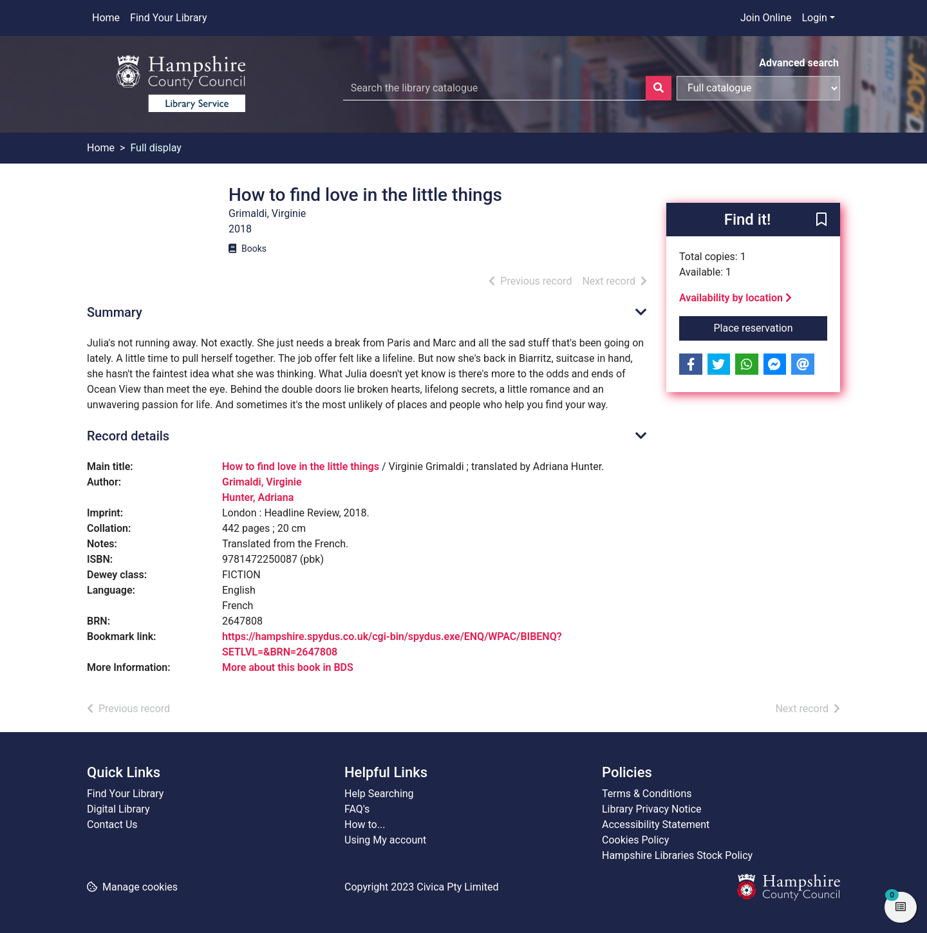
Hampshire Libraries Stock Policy (677, 855)
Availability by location (735, 298)
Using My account (385, 840)
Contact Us (112, 824)
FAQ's (357, 809)
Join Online (766, 18)
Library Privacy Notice (652, 809)
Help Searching (379, 793)
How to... (364, 824)
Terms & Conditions (647, 793)
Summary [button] (114, 312)
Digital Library (118, 809)
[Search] (658, 88)
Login (814, 18)
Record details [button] (128, 436)
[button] (821, 220)
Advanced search (799, 63)
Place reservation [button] (771, 327)
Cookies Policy (635, 840)
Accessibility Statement (655, 824)
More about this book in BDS (287, 667)
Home (106, 18)
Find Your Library (168, 18)
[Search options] (758, 88)
